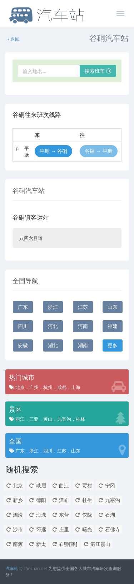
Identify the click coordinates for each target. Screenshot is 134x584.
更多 (113, 345)
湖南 (83, 345)
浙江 (53, 306)
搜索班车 (98, 70)
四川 (23, 326)
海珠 (37, 514)
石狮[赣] (64, 544)
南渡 (14, 544)
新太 (37, 544)
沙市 (14, 529)
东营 (60, 514)
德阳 (37, 500)
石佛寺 (109, 529)
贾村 (83, 485)
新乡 (14, 500)
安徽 (23, 345)
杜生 (83, 500)
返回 (13, 39)
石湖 (106, 514)
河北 (53, 326)
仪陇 (83, 514)
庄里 (60, 529)
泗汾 (14, 514)
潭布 (60, 500)
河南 (83, 326)
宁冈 (106, 485)
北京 (14, 485)
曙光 (83, 529)
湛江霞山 (96, 544)
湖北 (53, 345)
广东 (23, 306)
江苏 (83, 306)
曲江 (60, 485)
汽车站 (11, 568)
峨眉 (37, 485)
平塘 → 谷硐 (53, 151)
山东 (113, 306)
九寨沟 (109, 500)
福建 (113, 326)
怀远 (37, 529)
